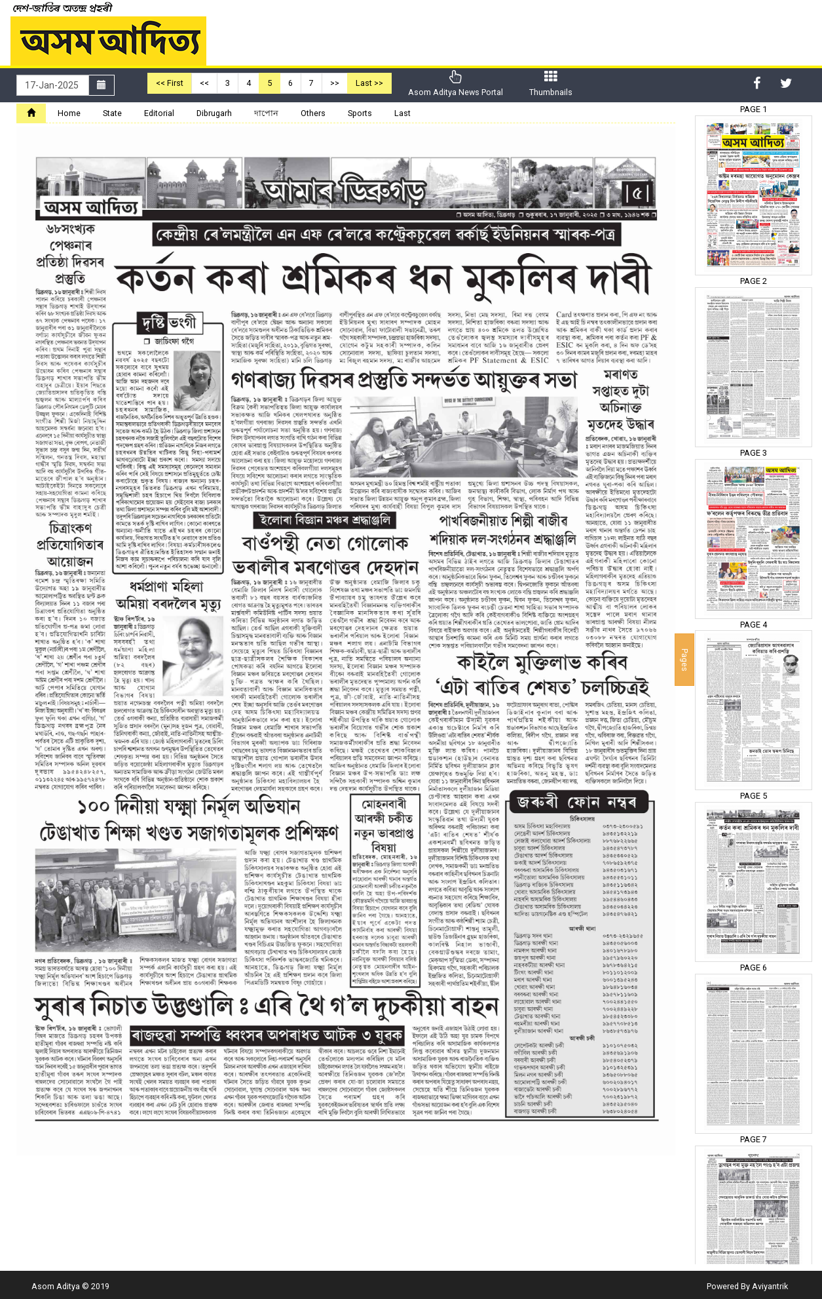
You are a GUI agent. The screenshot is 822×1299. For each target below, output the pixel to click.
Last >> (369, 83)
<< (204, 83)
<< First (169, 83)
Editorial (159, 113)
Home (69, 113)
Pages (685, 659)
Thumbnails (550, 83)
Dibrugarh (214, 113)
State (112, 113)
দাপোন (266, 113)
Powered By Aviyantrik (747, 1286)
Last (402, 113)
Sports (360, 113)
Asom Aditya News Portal (455, 83)
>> (334, 83)
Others (313, 113)
